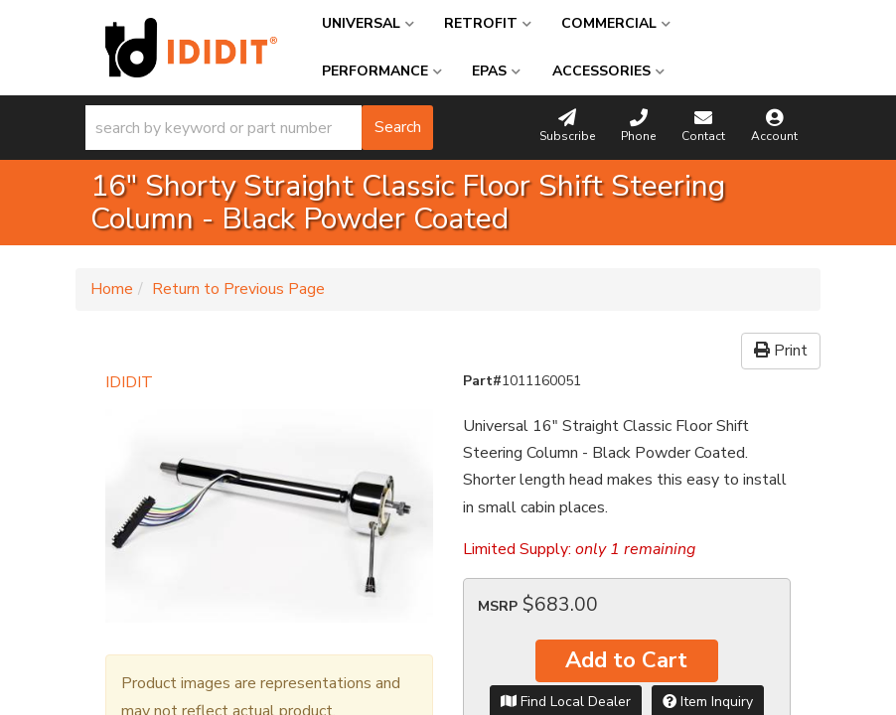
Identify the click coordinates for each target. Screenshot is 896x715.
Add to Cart (626, 660)
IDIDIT (129, 382)
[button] (259, 127)
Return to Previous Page (238, 289)
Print (781, 350)
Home (111, 289)
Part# (482, 380)
